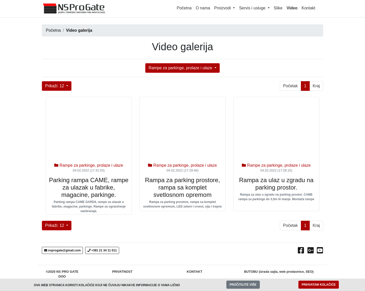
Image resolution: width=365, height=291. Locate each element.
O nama (203, 8)
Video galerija (79, 30)
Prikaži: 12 (55, 86)
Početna (184, 8)
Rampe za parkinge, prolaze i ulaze (181, 68)
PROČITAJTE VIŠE (243, 284)
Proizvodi (223, 8)
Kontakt (308, 8)
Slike (278, 8)
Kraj (316, 86)
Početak (290, 86)
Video (292, 7)
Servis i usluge (253, 8)
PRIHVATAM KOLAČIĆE (319, 284)
